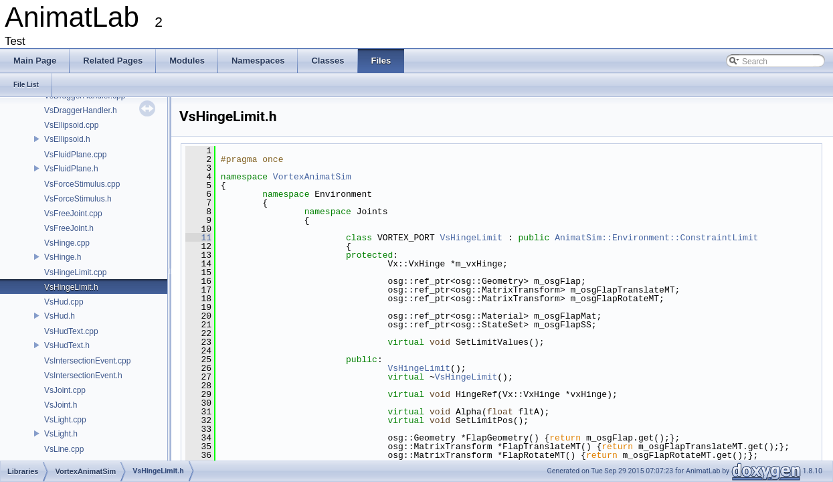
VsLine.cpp (64, 449)
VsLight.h (61, 433)
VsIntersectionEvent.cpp (87, 361)
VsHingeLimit (471, 238)
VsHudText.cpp (71, 331)
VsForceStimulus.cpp (82, 184)
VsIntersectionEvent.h (83, 375)
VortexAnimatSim (312, 177)
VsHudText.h (67, 345)
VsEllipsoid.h (67, 139)
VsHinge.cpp (67, 243)
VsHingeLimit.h (71, 287)
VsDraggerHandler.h (80, 110)
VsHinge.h (62, 257)
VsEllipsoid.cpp (71, 125)
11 (198, 238)
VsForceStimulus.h (78, 199)
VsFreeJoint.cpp (73, 213)
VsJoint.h (60, 405)
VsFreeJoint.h (69, 228)
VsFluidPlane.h (71, 168)
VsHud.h (59, 316)
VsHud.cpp (64, 302)
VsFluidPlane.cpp (75, 154)
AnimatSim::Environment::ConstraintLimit (656, 238)
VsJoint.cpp (65, 390)
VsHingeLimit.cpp (75, 272)
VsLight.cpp (65, 419)
